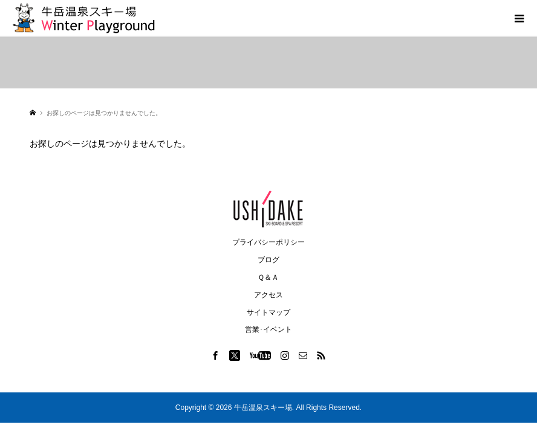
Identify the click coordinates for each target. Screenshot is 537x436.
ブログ (268, 260)
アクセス (268, 295)
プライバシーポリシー (268, 242)
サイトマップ (268, 312)
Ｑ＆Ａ (268, 277)
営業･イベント (268, 329)
